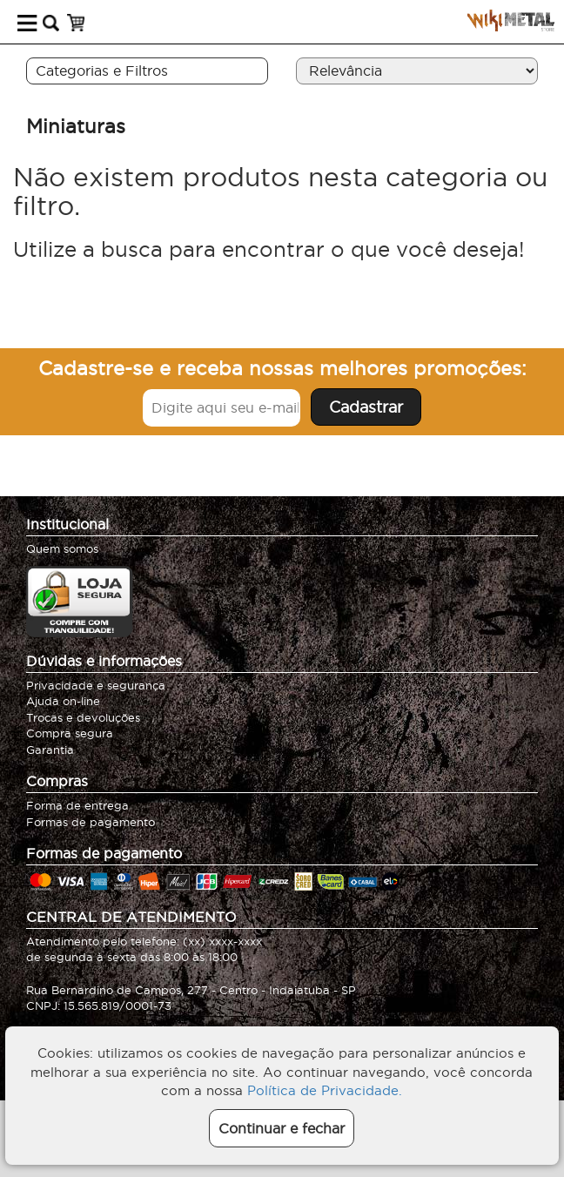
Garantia (50, 749)
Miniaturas (75, 126)
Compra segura (69, 733)
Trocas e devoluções (83, 717)
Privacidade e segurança (95, 685)
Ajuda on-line (63, 701)
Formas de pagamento (90, 822)
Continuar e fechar (281, 1128)
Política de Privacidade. (324, 1090)
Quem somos (62, 548)
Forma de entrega (77, 805)
